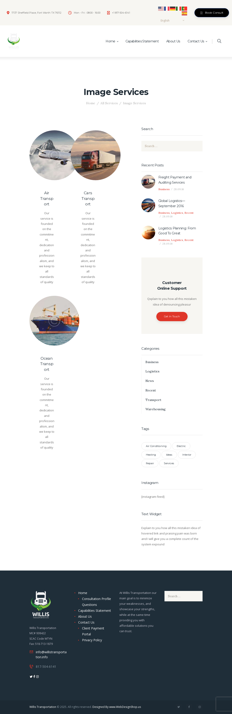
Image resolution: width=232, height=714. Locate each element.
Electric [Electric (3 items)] (181, 446)
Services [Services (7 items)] (169, 463)
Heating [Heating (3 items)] (151, 454)
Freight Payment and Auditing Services (174, 179)
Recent (188, 212)
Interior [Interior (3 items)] (186, 454)
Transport (153, 400)
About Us (85, 616)
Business (164, 189)
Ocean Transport (46, 364)
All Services (109, 103)
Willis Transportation (42, 707)
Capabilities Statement (94, 610)
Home (90, 103)
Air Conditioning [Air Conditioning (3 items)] (156, 446)
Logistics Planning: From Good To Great (177, 230)
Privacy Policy (92, 640)
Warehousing (155, 409)
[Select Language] (172, 20)
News (149, 381)
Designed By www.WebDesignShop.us (116, 707)
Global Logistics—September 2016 (171, 203)
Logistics (177, 212)
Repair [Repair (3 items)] (150, 463)
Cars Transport (88, 198)
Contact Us (86, 622)
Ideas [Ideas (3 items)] (169, 454)
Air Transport (46, 198)
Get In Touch (172, 316)
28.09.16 (179, 189)
